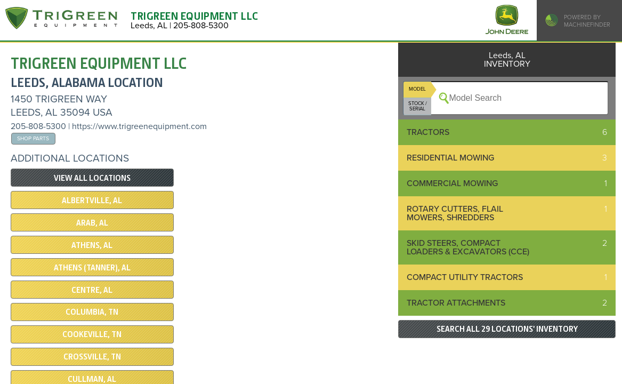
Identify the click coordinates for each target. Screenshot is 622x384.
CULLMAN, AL (92, 379)
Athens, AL (91, 245)
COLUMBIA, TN (92, 312)
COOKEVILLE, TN (92, 334)
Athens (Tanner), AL (92, 267)
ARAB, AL (92, 223)
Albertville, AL (92, 200)
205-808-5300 (38, 126)
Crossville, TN (92, 357)
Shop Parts (33, 138)
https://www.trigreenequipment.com (139, 126)
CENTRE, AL (91, 290)
